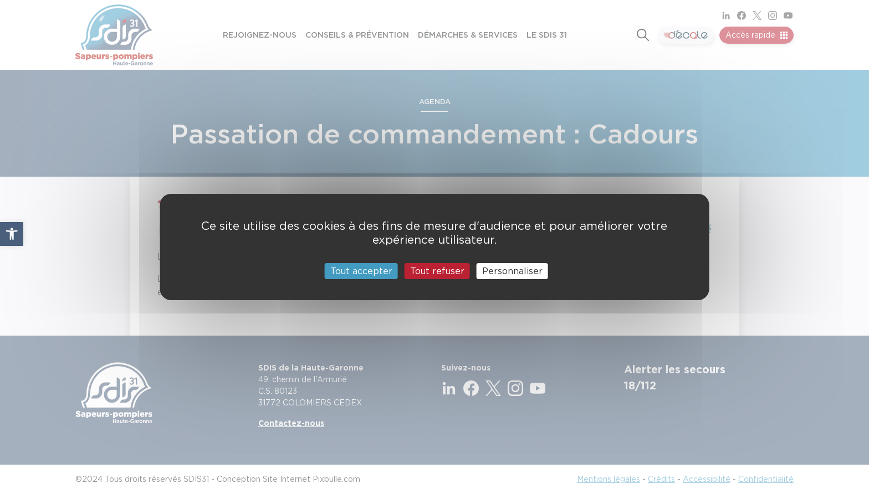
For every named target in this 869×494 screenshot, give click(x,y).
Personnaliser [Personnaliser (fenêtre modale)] (512, 271)
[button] (11, 233)
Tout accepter (361, 271)
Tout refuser (437, 271)
